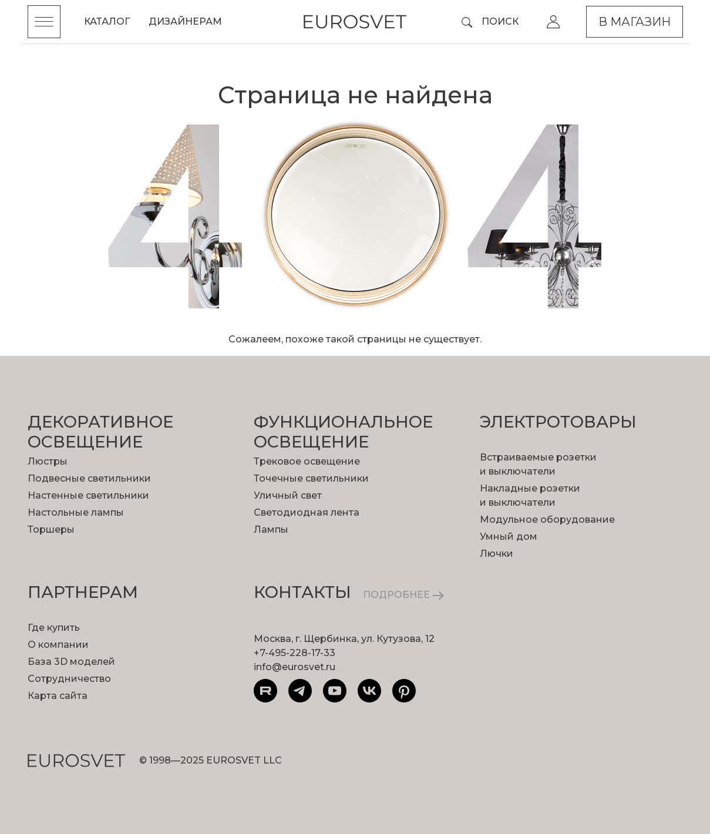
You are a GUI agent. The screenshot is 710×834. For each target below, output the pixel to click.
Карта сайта (58, 695)
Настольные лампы (76, 512)
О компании (58, 644)
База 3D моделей (71, 661)
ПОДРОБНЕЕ (403, 594)
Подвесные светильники (89, 478)
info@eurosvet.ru (294, 666)
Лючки (496, 553)
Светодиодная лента (306, 512)
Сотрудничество (69, 678)
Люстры (48, 461)
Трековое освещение (307, 461)
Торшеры (51, 529)
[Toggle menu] (44, 21)
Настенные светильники (88, 495)
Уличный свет (288, 495)
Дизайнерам (185, 21)
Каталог (107, 21)
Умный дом (508, 536)
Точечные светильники (311, 478)
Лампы (271, 529)
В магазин (634, 22)
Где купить (54, 627)
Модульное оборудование (547, 519)
